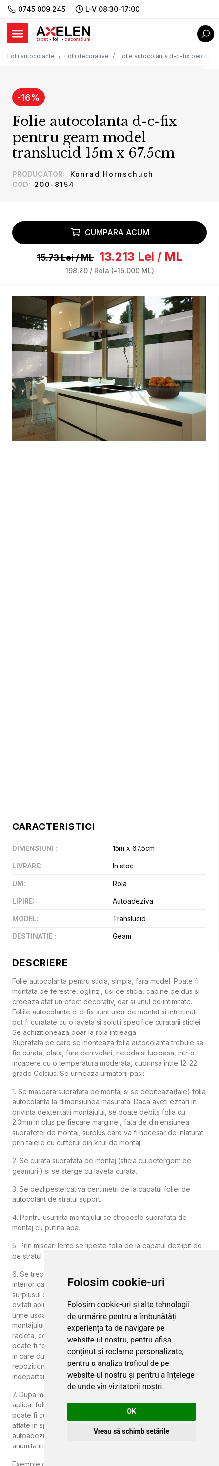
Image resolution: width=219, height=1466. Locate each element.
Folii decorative (86, 56)
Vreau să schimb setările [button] (131, 1431)
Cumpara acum (109, 232)
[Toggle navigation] (17, 33)
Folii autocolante (31, 56)
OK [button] (131, 1411)
